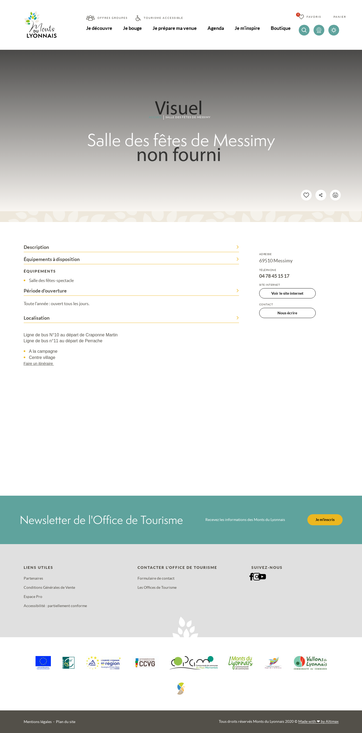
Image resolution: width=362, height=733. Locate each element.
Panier (339, 16)
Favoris (314, 16)
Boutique (281, 28)
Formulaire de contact (156, 578)
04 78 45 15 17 (274, 276)
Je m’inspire (247, 28)
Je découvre (99, 28)
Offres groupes (112, 17)
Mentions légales (38, 722)
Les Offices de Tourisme (157, 587)
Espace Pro (33, 596)
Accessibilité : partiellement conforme (55, 606)
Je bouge (132, 28)
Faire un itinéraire (41, 363)
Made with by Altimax (318, 721)
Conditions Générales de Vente (49, 587)
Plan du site (65, 722)
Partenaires (33, 578)
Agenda (216, 28)
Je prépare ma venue (175, 28)
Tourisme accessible (163, 17)
